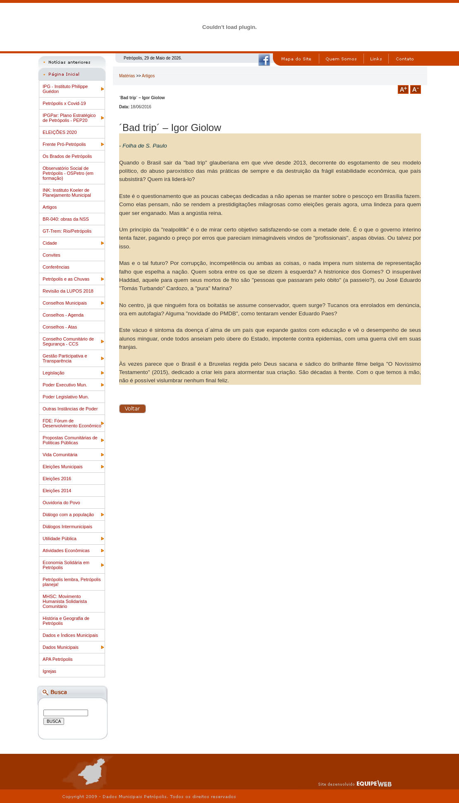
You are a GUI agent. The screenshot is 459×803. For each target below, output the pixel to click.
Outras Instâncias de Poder (70, 408)
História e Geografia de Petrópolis (66, 621)
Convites (51, 255)
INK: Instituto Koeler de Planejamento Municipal (67, 193)
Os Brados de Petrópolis (67, 156)
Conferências (56, 266)
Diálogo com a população (68, 514)
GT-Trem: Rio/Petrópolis (67, 231)
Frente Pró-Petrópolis (64, 144)
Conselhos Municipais (65, 302)
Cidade (50, 243)
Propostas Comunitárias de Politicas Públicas (70, 440)
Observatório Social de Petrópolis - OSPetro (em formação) (68, 173)
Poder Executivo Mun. (65, 384)
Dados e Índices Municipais (70, 635)
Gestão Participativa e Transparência (65, 358)
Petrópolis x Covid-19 (64, 103)
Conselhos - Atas (60, 326)
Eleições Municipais (63, 466)
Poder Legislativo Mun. (66, 396)
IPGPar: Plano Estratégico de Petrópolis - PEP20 (69, 118)
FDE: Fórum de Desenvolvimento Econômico (72, 423)
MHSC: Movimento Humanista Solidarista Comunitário (65, 601)
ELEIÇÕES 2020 (60, 132)
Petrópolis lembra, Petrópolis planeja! (72, 582)
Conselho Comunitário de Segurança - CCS (68, 341)
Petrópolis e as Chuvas (66, 278)
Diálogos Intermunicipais (67, 526)
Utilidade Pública (59, 538)
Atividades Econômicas (66, 550)
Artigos (50, 207)
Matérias (127, 76)
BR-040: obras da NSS (66, 219)
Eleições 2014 (57, 490)
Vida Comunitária (60, 454)
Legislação (54, 372)
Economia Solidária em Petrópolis (66, 565)
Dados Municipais (61, 647)
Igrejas (49, 671)
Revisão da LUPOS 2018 (68, 290)
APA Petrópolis (58, 659)
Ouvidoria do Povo (61, 502)
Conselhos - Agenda (63, 314)
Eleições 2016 (57, 478)
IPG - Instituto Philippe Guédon (65, 89)
